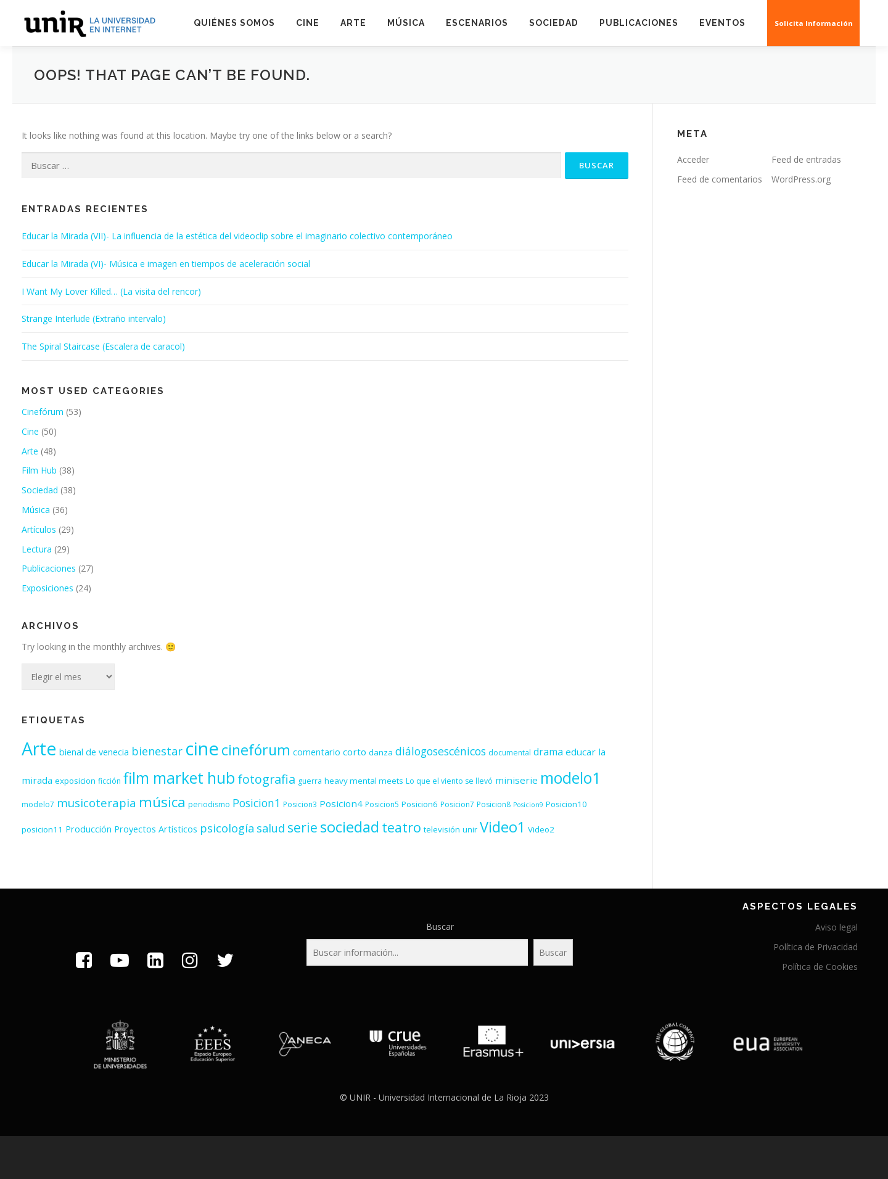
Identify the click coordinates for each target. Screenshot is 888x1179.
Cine (307, 23)
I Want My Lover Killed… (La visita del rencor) (111, 291)
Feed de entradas (806, 159)
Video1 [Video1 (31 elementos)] (502, 827)
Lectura (37, 549)
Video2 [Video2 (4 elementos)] (541, 829)
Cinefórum (43, 411)
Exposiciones (47, 588)
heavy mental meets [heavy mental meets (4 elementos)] (363, 780)
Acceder (693, 159)
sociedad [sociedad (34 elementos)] (349, 826)
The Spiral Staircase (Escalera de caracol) (103, 346)
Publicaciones (639, 23)
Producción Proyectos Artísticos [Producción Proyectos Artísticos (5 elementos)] (131, 829)
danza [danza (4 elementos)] (381, 752)
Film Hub (39, 470)
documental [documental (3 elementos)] (509, 752)
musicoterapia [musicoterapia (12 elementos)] (96, 802)
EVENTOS (723, 23)
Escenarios (477, 23)
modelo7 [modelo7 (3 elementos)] (38, 804)
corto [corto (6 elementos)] (354, 752)
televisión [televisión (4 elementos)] (442, 829)
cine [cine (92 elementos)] (202, 748)
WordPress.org (801, 179)
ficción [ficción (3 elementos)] (109, 781)
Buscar (440, 926)
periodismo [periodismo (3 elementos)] (209, 804)
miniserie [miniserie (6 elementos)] (516, 780)
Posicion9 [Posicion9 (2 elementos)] (528, 804)
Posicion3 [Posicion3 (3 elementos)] (300, 804)
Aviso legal (836, 927)
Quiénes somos (234, 23)
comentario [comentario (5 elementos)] (316, 752)
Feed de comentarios (719, 179)
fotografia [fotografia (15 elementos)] (266, 779)
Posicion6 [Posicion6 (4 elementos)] (419, 804)
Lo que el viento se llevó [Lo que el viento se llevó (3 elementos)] (449, 781)
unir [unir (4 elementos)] (469, 829)
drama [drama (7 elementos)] (548, 751)
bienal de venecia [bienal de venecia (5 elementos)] (94, 752)
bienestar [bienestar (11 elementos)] (157, 751)
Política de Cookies (820, 966)
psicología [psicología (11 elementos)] (227, 828)
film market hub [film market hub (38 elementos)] (179, 778)
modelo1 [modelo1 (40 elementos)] (570, 777)
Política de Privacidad (815, 947)
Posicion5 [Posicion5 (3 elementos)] (382, 804)
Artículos (39, 529)
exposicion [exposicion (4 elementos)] (75, 780)
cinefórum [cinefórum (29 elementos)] (255, 750)
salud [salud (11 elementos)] (271, 828)
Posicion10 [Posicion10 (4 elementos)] (566, 804)
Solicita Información (814, 23)
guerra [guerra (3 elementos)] (310, 781)
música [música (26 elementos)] (162, 801)
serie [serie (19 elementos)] (302, 827)
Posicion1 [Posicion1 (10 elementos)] (256, 802)
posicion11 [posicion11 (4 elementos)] (42, 829)
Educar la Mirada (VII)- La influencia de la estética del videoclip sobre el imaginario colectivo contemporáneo (237, 236)
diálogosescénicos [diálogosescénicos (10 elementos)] (440, 751)
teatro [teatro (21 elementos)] (401, 827)
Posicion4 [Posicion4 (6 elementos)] (341, 803)
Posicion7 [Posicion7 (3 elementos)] (457, 804)
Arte (353, 23)
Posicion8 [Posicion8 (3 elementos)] (494, 804)
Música (406, 23)
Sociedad (553, 23)
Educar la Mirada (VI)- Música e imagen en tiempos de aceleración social (166, 263)
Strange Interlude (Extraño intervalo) (94, 318)
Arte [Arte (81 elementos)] (39, 748)
